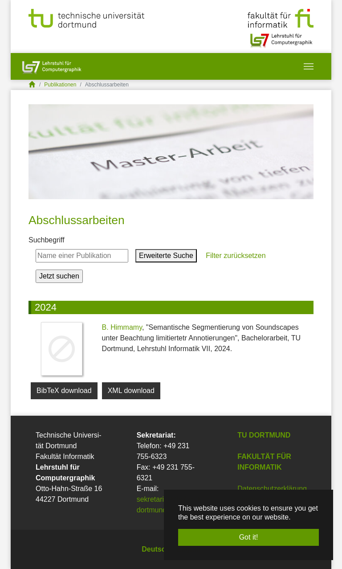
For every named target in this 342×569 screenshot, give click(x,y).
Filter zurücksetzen (235, 255)
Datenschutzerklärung (272, 488)
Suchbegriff (46, 240)
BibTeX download (64, 390)
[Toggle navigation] (309, 66)
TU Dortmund (263, 435)
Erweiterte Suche (166, 255)
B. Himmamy (122, 327)
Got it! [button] (248, 537)
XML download (131, 390)
